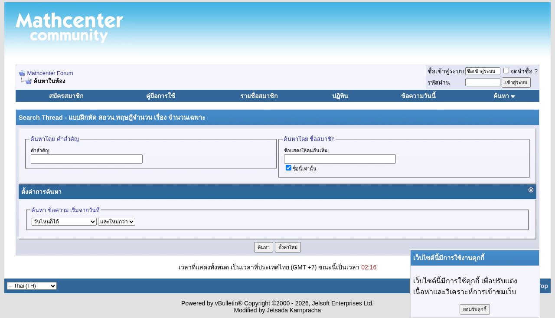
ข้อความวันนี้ (418, 95)
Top (542, 285)
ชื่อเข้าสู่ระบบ (446, 71)
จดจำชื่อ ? (520, 71)
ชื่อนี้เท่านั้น (301, 168)
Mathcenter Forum (50, 73)
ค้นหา (501, 95)
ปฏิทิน (340, 95)
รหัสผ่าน (439, 82)
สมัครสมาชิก (66, 95)
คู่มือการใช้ (160, 95)
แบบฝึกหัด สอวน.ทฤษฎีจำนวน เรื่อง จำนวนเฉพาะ (137, 117)
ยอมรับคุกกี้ (474, 309)
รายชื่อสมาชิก (259, 95)
